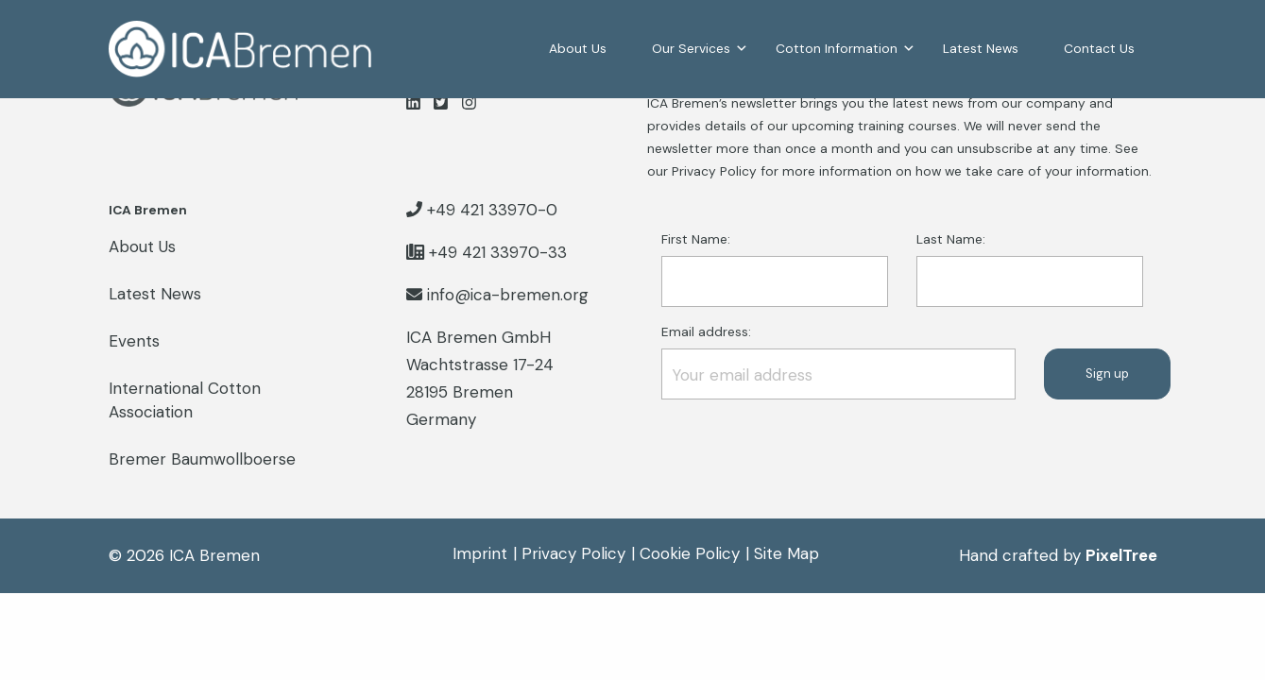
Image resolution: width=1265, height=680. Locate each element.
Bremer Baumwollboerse (202, 459)
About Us (578, 48)
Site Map (786, 553)
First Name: (774, 268)
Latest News (980, 48)
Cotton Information (836, 48)
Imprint (480, 553)
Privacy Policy (573, 553)
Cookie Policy (690, 553)
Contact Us (1099, 48)
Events (134, 341)
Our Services (691, 48)
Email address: (838, 361)
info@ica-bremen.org (508, 294)
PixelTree (1121, 555)
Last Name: (1029, 268)
